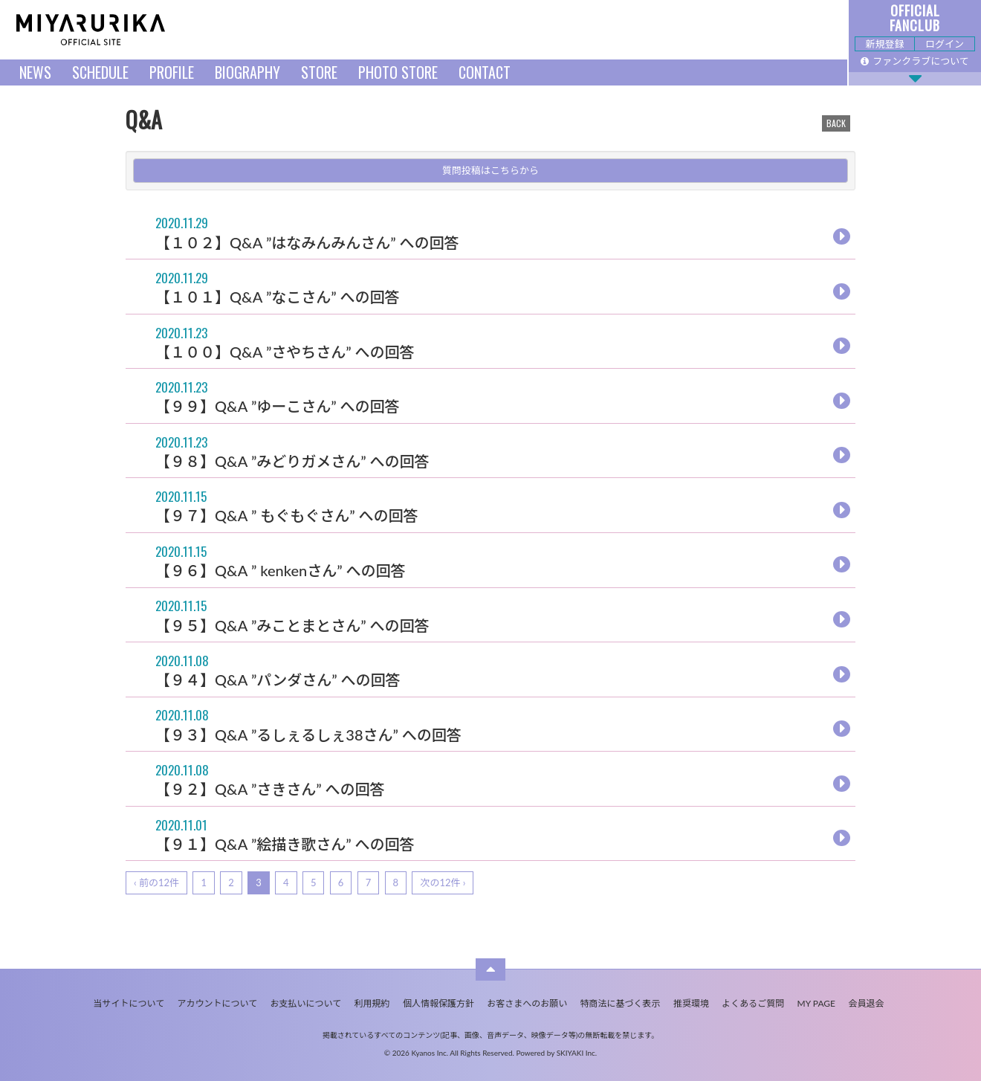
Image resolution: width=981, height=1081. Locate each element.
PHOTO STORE (398, 72)
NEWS (35, 72)
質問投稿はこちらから (490, 170)
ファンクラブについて (915, 61)
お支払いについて (306, 1003)
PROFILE (171, 72)
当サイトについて (129, 1003)
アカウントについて (218, 1003)
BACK (836, 123)
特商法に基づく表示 (620, 1003)
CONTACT (485, 72)
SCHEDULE (100, 72)
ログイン (944, 44)
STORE (319, 72)
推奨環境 (691, 1003)
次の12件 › (442, 882)
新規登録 (884, 44)
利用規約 (372, 1003)
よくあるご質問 (753, 1003)
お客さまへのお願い (527, 1003)
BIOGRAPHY (247, 72)
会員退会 (866, 1003)
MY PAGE (816, 1003)
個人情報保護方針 (438, 1003)
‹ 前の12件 (156, 882)
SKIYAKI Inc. (577, 1052)
